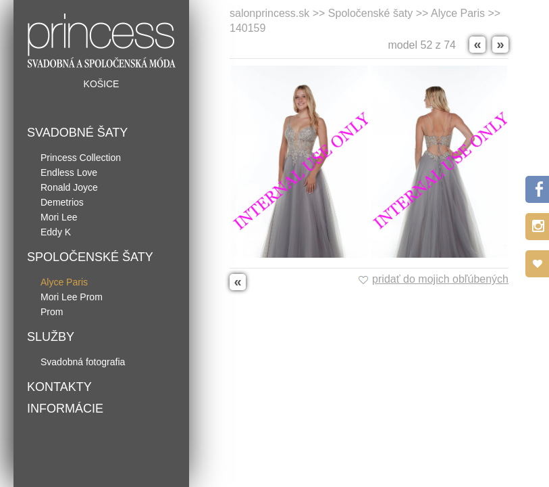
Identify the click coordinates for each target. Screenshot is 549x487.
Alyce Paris (64, 282)
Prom (52, 311)
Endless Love (69, 172)
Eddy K (56, 232)
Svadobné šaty (77, 132)
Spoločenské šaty (90, 257)
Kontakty (59, 387)
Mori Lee (59, 217)
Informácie (65, 408)
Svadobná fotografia (83, 361)
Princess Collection (81, 157)
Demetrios (62, 202)
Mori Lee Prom (72, 297)
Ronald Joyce (69, 187)
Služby (50, 337)
